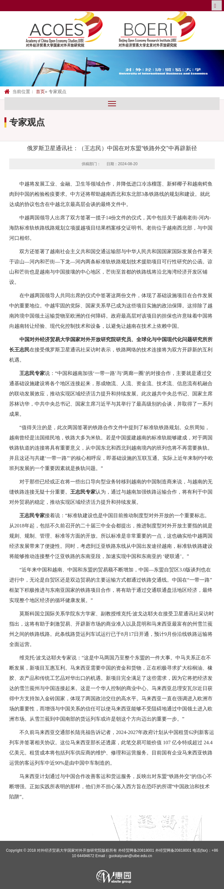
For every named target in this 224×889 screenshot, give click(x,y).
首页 (40, 91)
